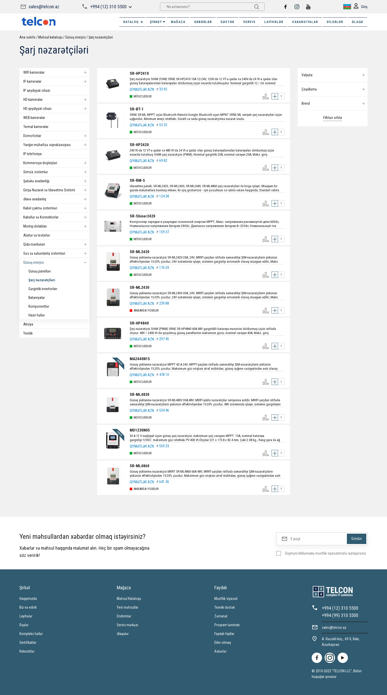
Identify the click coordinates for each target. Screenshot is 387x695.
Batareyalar (36, 298)
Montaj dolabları (56, 226)
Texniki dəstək (224, 607)
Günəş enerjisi (75, 37)
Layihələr (273, 22)
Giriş (360, 7)
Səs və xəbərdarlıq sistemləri (56, 253)
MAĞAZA (178, 22)
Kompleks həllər (31, 634)
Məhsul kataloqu (50, 37)
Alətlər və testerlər (36, 235)
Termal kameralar (35, 127)
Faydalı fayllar (224, 634)
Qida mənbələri (56, 244)
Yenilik (28, 333)
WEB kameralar (34, 118)
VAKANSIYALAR (305, 22)
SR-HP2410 (139, 73)
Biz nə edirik (28, 607)
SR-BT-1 (137, 109)
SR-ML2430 (139, 287)
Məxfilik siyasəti (226, 598)
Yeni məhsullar (127, 607)
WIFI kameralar (56, 72)
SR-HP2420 (139, 144)
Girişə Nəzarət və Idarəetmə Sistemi (56, 190)
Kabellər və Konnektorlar (56, 217)
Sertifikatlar (27, 642)
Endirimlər (124, 616)
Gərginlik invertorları (42, 289)
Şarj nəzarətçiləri (101, 37)
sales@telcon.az (43, 6)
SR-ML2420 (139, 252)
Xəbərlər (220, 651)
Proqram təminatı (227, 625)
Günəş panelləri (39, 271)
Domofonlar (56, 135)
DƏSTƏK (227, 22)
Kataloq (133, 22)
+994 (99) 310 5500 (340, 615)
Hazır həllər (36, 315)
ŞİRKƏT (158, 22)
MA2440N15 (140, 359)
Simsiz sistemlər (56, 172)
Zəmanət (221, 616)
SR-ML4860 (139, 466)
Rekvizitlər (26, 651)
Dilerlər (335, 22)
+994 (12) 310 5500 (108, 6)
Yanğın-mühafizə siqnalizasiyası (56, 144)
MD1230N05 (140, 430)
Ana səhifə (27, 37)
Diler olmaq (222, 642)
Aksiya (28, 324)
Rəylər (23, 625)
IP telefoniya (32, 154)
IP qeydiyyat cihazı (36, 90)
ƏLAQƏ (357, 22)
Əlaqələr (123, 634)
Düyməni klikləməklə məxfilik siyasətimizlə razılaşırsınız (325, 553)
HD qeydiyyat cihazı (56, 108)
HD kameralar (56, 99)
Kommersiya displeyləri (56, 162)
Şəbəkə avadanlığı (56, 181)
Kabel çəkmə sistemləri (56, 208)
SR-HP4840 (139, 323)
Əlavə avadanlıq (56, 199)
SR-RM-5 (137, 180)
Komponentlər (38, 306)
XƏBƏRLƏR (203, 22)
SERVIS (249, 22)
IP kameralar (56, 81)
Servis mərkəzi (127, 625)
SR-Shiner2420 (142, 216)
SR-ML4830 (139, 394)
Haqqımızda (28, 598)
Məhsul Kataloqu (129, 598)
